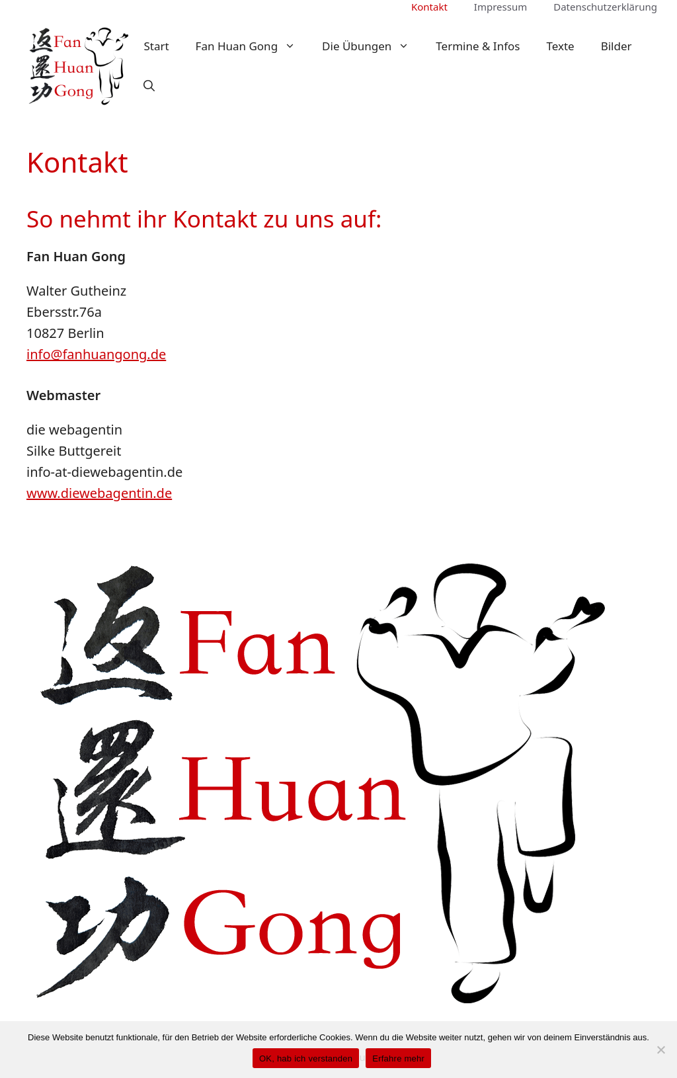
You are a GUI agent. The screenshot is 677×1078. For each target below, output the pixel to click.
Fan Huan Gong (252, 46)
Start (156, 46)
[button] (149, 86)
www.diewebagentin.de (99, 493)
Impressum (500, 6)
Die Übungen (372, 46)
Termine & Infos (478, 46)
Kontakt (429, 6)
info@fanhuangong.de (96, 354)
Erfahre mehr (398, 1058)
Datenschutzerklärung (605, 6)
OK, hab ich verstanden (305, 1058)
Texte (560, 46)
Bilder (616, 46)
